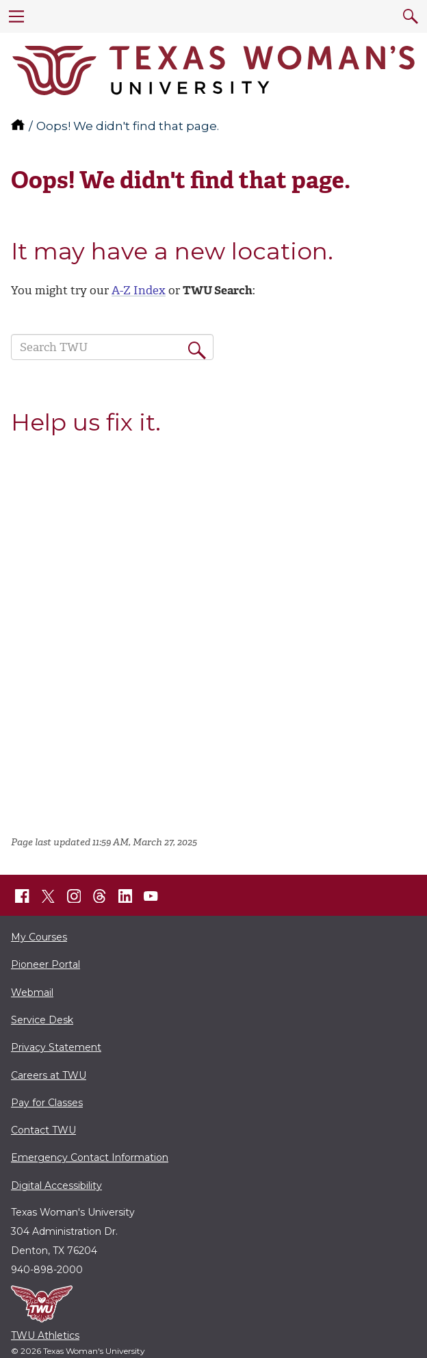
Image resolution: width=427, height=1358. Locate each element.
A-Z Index (139, 290)
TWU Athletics (45, 1335)
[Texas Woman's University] (213, 70)
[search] (410, 16)
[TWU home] (19, 126)
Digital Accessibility (56, 1185)
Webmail (32, 992)
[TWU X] (48, 896)
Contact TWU (43, 1130)
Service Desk (42, 1020)
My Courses (39, 937)
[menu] (16, 16)
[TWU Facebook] (22, 896)
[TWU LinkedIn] (125, 896)
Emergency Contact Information (89, 1157)
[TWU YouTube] (151, 896)
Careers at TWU (48, 1075)
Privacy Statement (56, 1047)
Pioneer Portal (45, 964)
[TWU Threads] (100, 896)
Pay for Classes (47, 1103)
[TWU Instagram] (74, 896)
